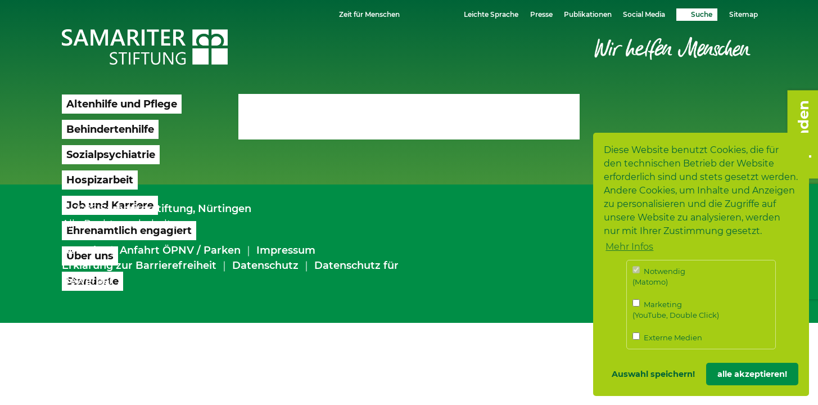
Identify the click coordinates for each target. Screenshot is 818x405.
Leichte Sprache (491, 14)
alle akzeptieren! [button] (752, 374)
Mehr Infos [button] (629, 246)
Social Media (644, 14)
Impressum (285, 250)
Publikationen (588, 14)
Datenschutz (265, 265)
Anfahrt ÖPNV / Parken (180, 250)
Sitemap (743, 14)
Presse (541, 14)
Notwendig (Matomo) (658, 276)
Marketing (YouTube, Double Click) (675, 309)
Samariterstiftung (146, 208)
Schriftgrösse (423, 14)
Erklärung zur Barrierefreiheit (139, 265)
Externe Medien (667, 337)
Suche (701, 14)
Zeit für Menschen (369, 14)
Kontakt (83, 250)
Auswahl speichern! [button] (653, 374)
